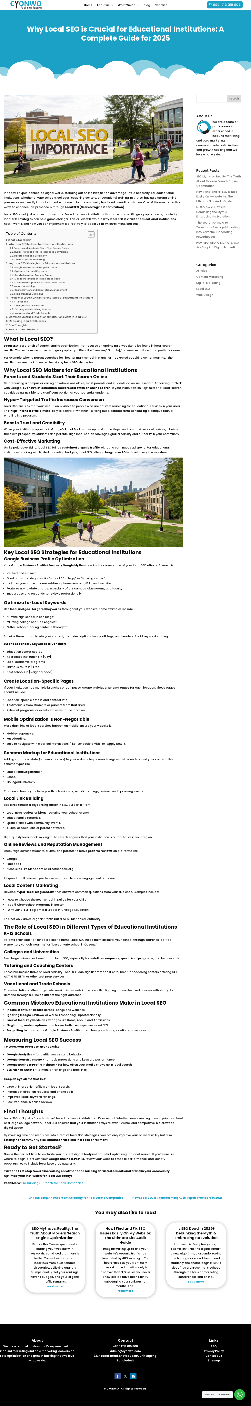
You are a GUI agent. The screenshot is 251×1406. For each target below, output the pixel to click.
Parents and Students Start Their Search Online (41, 248)
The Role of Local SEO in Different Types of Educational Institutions (51, 297)
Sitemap (214, 1360)
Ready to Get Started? (23, 329)
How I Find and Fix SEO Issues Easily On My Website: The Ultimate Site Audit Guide (216, 196)
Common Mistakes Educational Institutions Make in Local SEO (48, 317)
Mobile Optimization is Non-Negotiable (38, 278)
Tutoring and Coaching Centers (33, 309)
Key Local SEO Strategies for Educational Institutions (42, 263)
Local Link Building (24, 286)
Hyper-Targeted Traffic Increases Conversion (41, 251)
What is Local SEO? (20, 240)
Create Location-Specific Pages (33, 275)
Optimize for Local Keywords (30, 271)
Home (88, 5)
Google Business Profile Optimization (35, 267)
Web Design (204, 295)
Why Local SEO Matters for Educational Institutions (41, 244)
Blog (147, 5)
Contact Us (214, 1356)
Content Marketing (209, 277)
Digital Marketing (208, 283)
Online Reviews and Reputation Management (40, 289)
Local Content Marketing (28, 293)
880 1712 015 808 (227, 4)
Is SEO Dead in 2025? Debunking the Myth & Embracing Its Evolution (213, 212)
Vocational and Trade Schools (32, 313)
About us (103, 5)
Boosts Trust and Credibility (30, 255)
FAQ (214, 1346)
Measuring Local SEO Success (27, 321)
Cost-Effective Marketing (30, 259)
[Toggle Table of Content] (89, 234)
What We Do (127, 5)
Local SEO (203, 289)
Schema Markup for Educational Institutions (39, 282)
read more (55, 1286)
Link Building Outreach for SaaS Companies (52, 1183)
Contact (161, 5)
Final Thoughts (18, 325)
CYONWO (112, 1388)
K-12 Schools (21, 301)
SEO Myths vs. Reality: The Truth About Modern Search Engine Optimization (218, 181)
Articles (201, 271)
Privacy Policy (214, 1351)
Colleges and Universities (29, 305)
